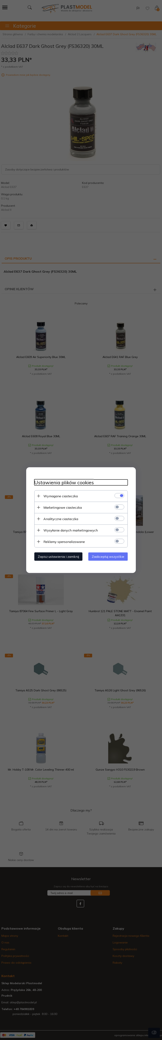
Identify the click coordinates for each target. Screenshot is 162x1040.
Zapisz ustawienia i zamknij (58, 556)
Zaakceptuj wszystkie (108, 556)
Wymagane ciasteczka (60, 496)
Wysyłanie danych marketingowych (70, 530)
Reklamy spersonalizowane (64, 541)
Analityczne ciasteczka (60, 519)
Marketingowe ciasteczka (62, 507)
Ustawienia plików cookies (64, 482)
